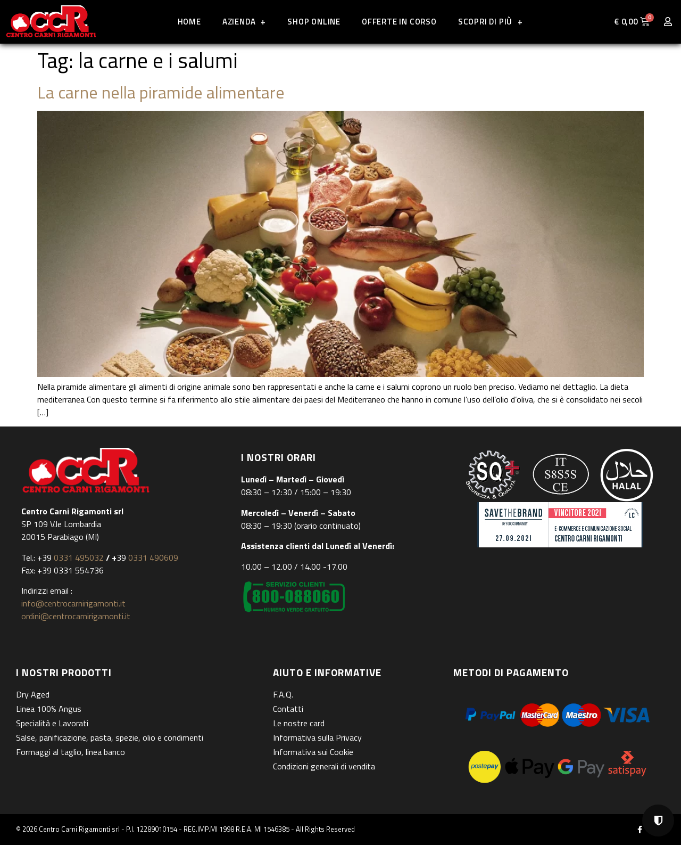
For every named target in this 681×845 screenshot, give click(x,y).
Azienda (244, 21)
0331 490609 (152, 557)
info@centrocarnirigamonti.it (73, 603)
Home (189, 21)
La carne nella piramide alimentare (161, 92)
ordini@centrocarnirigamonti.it (75, 616)
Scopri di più (490, 21)
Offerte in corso (399, 21)
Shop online (313, 21)
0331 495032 (79, 557)
